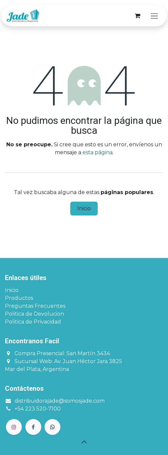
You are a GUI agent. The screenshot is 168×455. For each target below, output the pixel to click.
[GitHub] (52, 427)
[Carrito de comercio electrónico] (137, 16)
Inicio (84, 208)
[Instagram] (14, 427)
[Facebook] (33, 427)
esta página (98, 152)
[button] (84, 442)
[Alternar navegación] (154, 16)
